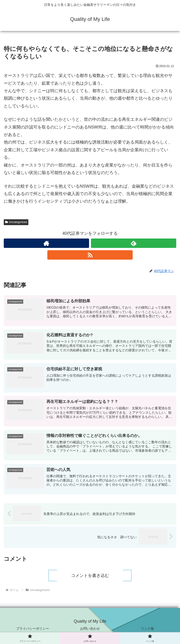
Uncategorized (16, 222)
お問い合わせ (90, 629)
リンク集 (147, 629)
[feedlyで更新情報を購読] (133, 243)
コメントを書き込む (90, 575)
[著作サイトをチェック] (46, 243)
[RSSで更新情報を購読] (90, 255)
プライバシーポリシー (32, 629)
